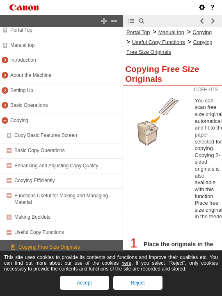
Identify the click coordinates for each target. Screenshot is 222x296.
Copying (19, 120)
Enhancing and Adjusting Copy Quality (56, 166)
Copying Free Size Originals (49, 247)
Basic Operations (29, 105)
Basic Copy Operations (39, 150)
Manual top (22, 45)
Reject (137, 283)
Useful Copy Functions (39, 232)
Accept (84, 283)
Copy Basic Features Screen (45, 135)
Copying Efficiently (34, 180)
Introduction (23, 60)
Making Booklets (32, 217)
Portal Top (21, 30)
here (126, 263)
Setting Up (21, 90)
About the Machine (30, 75)
